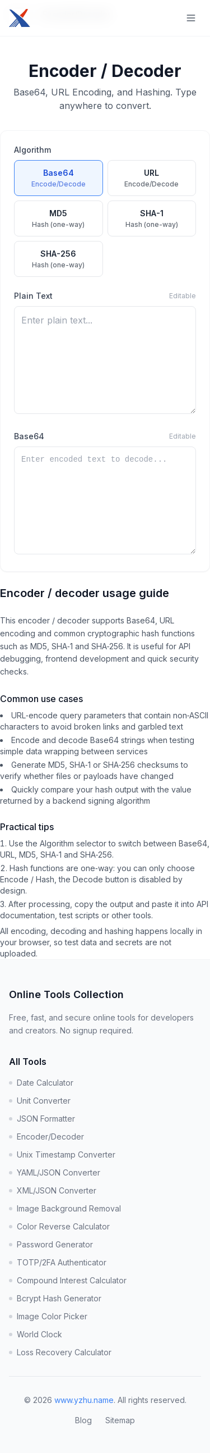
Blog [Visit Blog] (83, 1420)
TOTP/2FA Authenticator (57, 1262)
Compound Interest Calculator (68, 1280)
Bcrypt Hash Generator (55, 1298)
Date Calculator (41, 1082)
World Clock (35, 1334)
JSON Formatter (42, 1118)
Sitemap (120, 1420)
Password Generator (51, 1244)
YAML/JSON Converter (54, 1172)
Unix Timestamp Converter (62, 1154)
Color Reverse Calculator (59, 1226)
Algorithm (32, 149)
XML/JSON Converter (52, 1190)
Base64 (29, 436)
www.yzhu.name (84, 1400)
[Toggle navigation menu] (191, 18)
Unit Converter (40, 1100)
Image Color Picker (48, 1316)
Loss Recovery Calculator (60, 1352)
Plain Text (33, 295)
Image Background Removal (65, 1208)
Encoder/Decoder (46, 1136)
